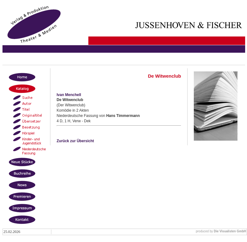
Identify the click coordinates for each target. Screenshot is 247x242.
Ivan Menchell (69, 95)
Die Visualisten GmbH (230, 231)
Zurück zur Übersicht (75, 141)
